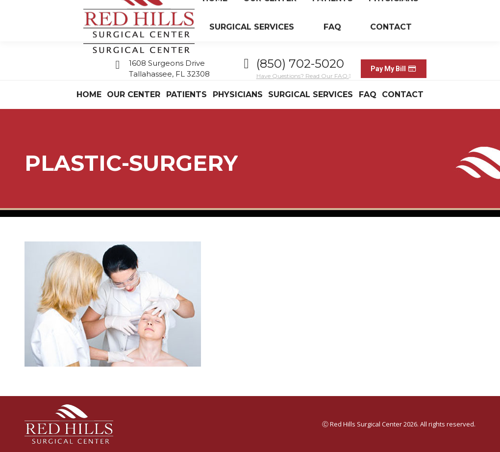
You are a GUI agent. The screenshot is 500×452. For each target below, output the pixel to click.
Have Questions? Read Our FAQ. (303, 76)
